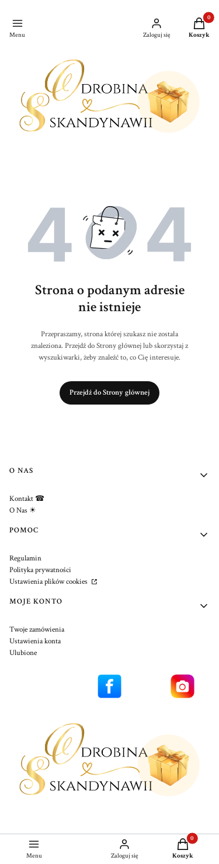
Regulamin (25, 558)
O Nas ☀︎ (22, 510)
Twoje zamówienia (36, 630)
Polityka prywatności (40, 570)
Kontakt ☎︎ (26, 499)
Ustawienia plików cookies (49, 582)
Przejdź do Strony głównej (109, 393)
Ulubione (23, 653)
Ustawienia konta (35, 641)
